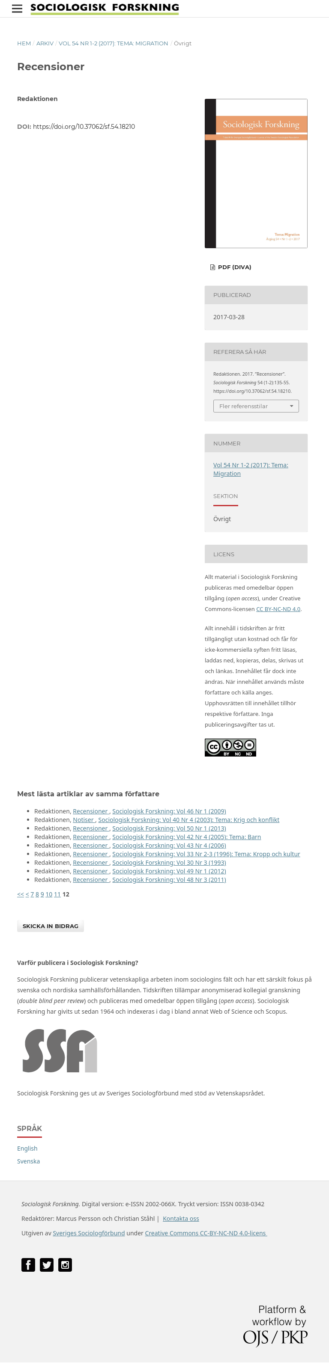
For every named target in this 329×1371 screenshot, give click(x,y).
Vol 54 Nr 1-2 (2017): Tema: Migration (113, 43)
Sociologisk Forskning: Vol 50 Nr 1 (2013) (169, 828)
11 (57, 894)
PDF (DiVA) (233, 267)
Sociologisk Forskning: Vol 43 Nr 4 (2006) (169, 845)
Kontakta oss (181, 1218)
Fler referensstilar (243, 406)
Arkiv (45, 43)
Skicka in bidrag (50, 926)
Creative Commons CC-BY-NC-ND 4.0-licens (206, 1233)
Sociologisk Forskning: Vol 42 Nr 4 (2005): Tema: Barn (186, 837)
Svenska (28, 1161)
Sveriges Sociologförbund (89, 1233)
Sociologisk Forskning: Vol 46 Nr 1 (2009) (169, 811)
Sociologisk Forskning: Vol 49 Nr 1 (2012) (169, 871)
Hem (24, 43)
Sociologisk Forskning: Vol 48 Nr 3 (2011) (169, 879)
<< (20, 894)
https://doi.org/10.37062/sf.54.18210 (84, 127)
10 (48, 894)
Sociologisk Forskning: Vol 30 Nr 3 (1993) (169, 862)
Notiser (84, 820)
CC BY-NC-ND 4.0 (278, 609)
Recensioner (91, 811)
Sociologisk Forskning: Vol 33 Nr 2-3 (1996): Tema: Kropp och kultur (206, 854)
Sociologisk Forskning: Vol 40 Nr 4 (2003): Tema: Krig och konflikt (189, 820)
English (27, 1148)
